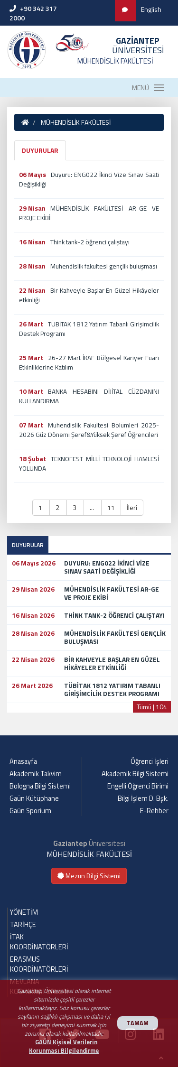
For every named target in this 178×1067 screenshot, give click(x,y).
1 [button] (41, 507)
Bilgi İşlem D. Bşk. (143, 798)
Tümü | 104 (152, 707)
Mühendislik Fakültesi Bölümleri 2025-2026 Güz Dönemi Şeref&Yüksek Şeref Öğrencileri (89, 429)
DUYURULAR (40, 150)
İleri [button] (132, 507)
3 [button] (75, 507)
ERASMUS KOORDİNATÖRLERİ (39, 964)
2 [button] (58, 507)
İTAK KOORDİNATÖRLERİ (39, 942)
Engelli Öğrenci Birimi (138, 786)
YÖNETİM (24, 912)
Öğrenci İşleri (150, 761)
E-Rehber (154, 811)
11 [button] (111, 507)
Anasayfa (23, 761)
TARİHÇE (23, 924)
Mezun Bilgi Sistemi (89, 876)
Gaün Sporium (30, 811)
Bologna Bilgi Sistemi (40, 786)
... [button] (92, 507)
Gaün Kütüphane (34, 798)
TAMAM (138, 1023)
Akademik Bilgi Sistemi (135, 774)
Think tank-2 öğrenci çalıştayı (90, 242)
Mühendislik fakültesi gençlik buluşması (103, 266)
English (151, 9)
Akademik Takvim (35, 774)
